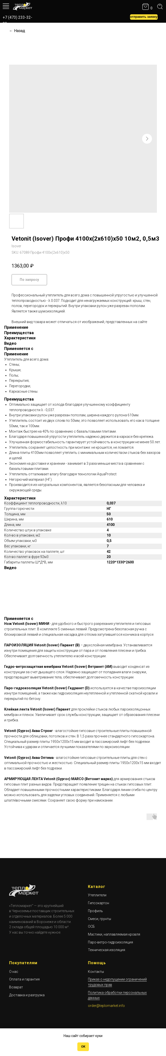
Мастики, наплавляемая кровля (114, 934)
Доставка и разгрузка (27, 995)
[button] (144, 17)
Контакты (96, 972)
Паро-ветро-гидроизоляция (110, 942)
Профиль (95, 911)
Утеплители (97, 895)
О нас (13, 972)
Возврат (16, 987)
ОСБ (91, 926)
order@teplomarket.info (106, 1006)
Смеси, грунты (99, 919)
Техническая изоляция (106, 950)
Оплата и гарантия (24, 979)
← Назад (17, 30)
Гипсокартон (98, 903)
